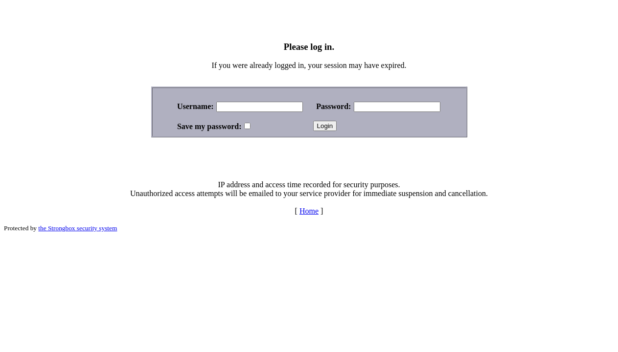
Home (309, 211)
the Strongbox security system (77, 228)
